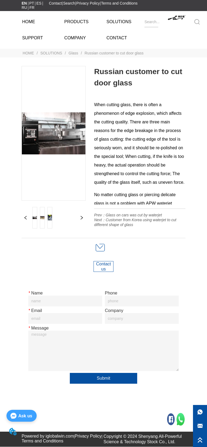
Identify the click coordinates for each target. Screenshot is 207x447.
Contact (55, 3)
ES (39, 3)
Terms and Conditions (119, 3)
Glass (73, 53)
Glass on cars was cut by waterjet (134, 215)
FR (31, 7)
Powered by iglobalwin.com (48, 436)
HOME (28, 53)
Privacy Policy (88, 3)
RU (24, 7)
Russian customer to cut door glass (114, 53)
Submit (103, 378)
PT (31, 3)
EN (24, 3)
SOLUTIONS (51, 53)
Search (69, 3)
